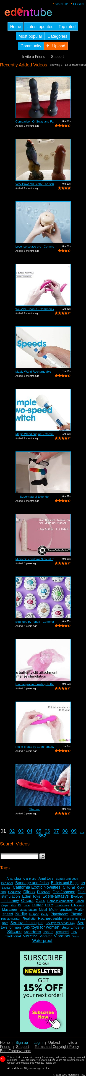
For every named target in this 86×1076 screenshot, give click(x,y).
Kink (13, 905)
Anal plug (13, 878)
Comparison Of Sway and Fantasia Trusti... (35, 121)
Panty (44, 914)
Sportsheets (32, 932)
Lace (27, 905)
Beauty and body (67, 878)
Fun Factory (9, 901)
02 (12, 830)
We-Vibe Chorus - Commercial (35, 309)
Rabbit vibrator (11, 918)
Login (78, 4)
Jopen (80, 901)
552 (42, 835)
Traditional (13, 936)
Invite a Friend (33, 57)
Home (5, 1043)
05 (38, 830)
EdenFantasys (55, 896)
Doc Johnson (64, 892)
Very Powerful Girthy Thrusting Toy (35, 184)
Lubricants (77, 905)
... (82, 830)
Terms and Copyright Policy (57, 1047)
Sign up (61, 4)
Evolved (77, 896)
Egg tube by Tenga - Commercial (35, 621)
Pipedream (59, 914)
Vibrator (46, 936)
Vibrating (30, 936)
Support (57, 57)
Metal (43, 909)
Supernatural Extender (35, 496)
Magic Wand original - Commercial (35, 434)
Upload (54, 1043)
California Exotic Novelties (36, 887)
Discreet (43, 892)
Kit (19, 905)
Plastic (76, 914)
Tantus (48, 932)
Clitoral (69, 887)
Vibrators (62, 936)
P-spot (33, 914)
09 (73, 830)
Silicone (14, 931)
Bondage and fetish (32, 883)
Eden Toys (31, 896)
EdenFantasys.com (15, 1051)
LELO (49, 905)
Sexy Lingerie (73, 927)
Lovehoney (62, 905)
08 (65, 830)
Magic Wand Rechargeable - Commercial (35, 371)
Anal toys (45, 878)
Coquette (14, 892)
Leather (37, 905)
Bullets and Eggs (64, 883)
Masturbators (28, 909)
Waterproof (42, 940)
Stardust (34, 809)
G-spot (27, 900)
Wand (76, 936)
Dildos (29, 892)
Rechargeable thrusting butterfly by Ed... (35, 684)
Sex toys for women (41, 927)
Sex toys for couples (26, 923)
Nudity (21, 914)
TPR (74, 932)
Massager (9, 909)
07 (56, 830)
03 (20, 830)
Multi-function (60, 909)
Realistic (29, 918)
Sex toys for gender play (60, 923)
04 (29, 830)
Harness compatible (60, 901)
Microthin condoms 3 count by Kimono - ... (35, 559)
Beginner (7, 883)
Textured (62, 932)
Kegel (4, 905)
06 (47, 830)
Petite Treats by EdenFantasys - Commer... (35, 746)
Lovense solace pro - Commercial (35, 246)
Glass (40, 901)
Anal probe (29, 878)
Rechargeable (50, 918)
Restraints (71, 918)
